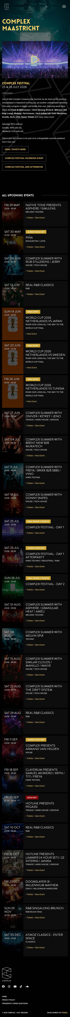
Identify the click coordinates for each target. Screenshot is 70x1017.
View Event (40, 218)
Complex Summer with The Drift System (44, 688)
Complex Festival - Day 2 (45, 584)
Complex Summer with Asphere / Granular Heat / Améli (44, 607)
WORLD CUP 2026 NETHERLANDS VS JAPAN (44, 319)
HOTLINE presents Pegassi (40, 805)
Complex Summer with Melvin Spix (44, 634)
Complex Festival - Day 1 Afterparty (45, 555)
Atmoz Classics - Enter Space (44, 936)
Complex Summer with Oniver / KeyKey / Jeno (44, 414)
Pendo (64, 1012)
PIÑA (29, 237)
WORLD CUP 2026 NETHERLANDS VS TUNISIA (45, 387)
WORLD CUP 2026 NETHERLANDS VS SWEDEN (45, 353)
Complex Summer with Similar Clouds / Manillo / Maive (44, 662)
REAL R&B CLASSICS (40, 285)
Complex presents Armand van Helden (42, 747)
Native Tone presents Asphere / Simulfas (43, 207)
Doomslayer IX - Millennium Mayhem (42, 883)
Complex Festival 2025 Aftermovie (24, 167)
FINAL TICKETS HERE (15, 149)
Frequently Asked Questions (15, 1003)
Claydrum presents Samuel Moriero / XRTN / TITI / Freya (45, 773)
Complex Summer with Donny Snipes (44, 496)
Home (4, 996)
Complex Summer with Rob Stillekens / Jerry (44, 260)
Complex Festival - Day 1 (45, 527)
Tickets (30, 218)
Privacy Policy (8, 1000)
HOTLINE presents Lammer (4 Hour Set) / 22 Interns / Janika (45, 857)
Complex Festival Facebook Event (24, 158)
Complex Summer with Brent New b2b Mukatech (44, 442)
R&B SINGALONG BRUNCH (45, 908)
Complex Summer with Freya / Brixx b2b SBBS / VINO (44, 470)
